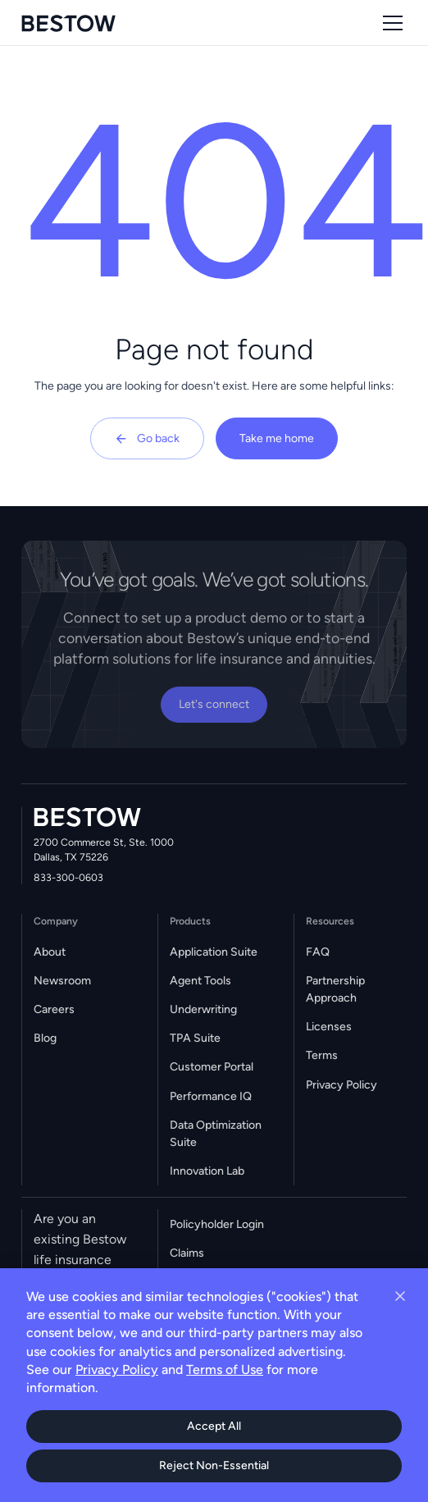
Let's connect (214, 704)
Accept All (214, 1426)
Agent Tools (200, 981)
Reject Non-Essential (214, 1465)
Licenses (329, 1027)
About (50, 952)
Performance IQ (211, 1096)
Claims (187, 1253)
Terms (322, 1055)
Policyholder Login (217, 1224)
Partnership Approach (335, 989)
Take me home (276, 438)
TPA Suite (195, 1038)
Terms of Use (224, 1369)
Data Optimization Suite (216, 1133)
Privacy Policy (341, 1085)
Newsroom (62, 981)
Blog (45, 1038)
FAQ (318, 952)
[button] (390, 23)
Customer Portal (211, 1067)
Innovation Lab (207, 1171)
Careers (54, 1009)
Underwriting (203, 1009)
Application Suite (213, 952)
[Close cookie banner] (400, 1296)
